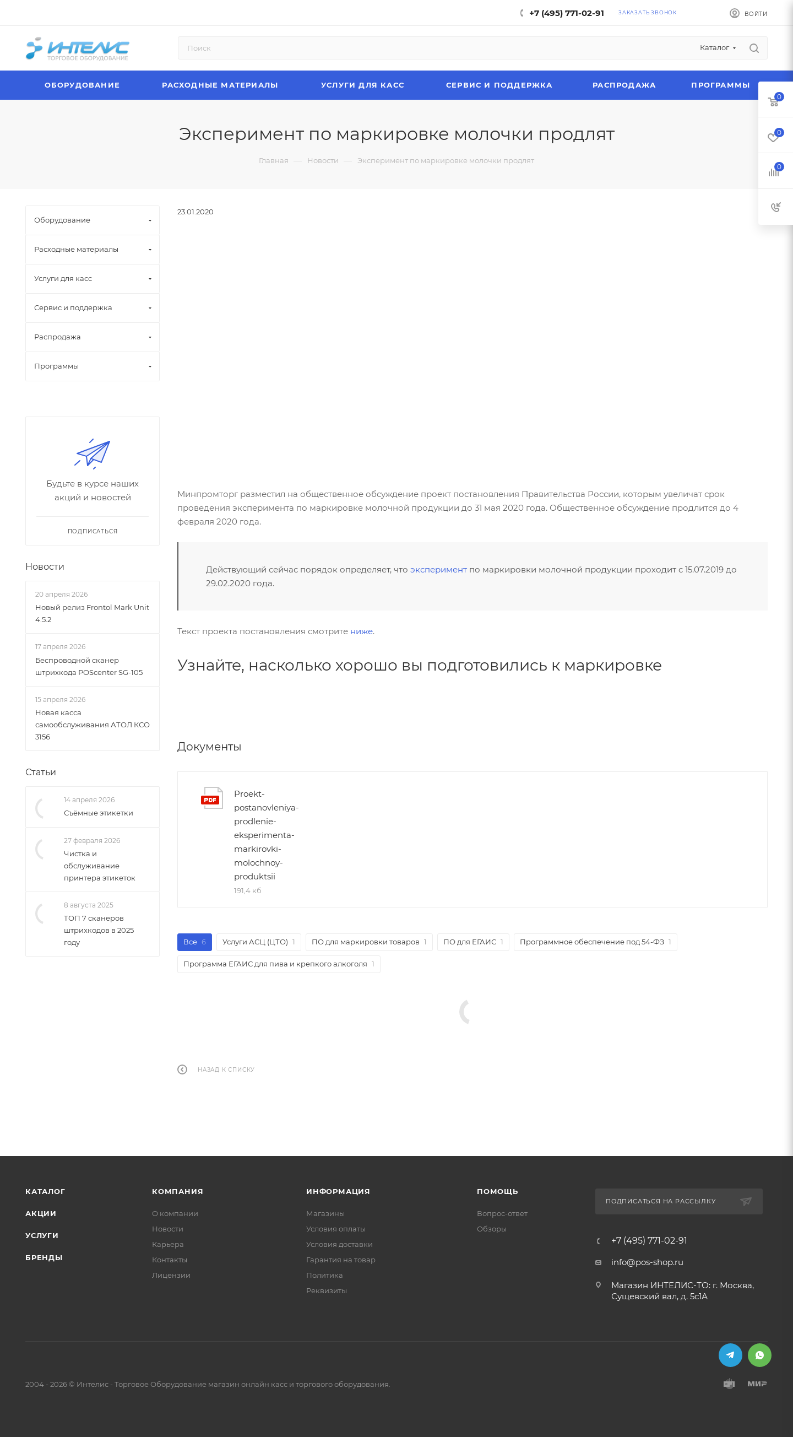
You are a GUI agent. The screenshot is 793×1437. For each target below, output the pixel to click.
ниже (361, 631)
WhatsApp (760, 1355)
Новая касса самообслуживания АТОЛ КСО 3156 (92, 724)
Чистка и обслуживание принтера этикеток (99, 865)
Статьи (40, 772)
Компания (177, 1191)
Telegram (730, 1355)
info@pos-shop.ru (647, 1262)
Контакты (169, 1259)
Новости (44, 566)
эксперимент (438, 569)
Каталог (45, 1191)
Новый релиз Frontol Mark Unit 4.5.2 (92, 613)
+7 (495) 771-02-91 (566, 13)
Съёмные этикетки (98, 812)
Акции (41, 1213)
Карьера (168, 1244)
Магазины (325, 1213)
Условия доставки (339, 1244)
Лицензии (171, 1275)
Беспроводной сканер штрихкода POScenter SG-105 (89, 666)
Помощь (497, 1191)
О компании (175, 1213)
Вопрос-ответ (502, 1213)
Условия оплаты (336, 1228)
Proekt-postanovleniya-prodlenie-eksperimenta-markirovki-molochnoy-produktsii (266, 835)
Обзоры (492, 1228)
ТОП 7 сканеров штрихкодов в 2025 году (99, 930)
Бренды (44, 1257)
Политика (324, 1275)
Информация (338, 1191)
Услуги (42, 1235)
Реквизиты (326, 1290)
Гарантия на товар (341, 1259)
